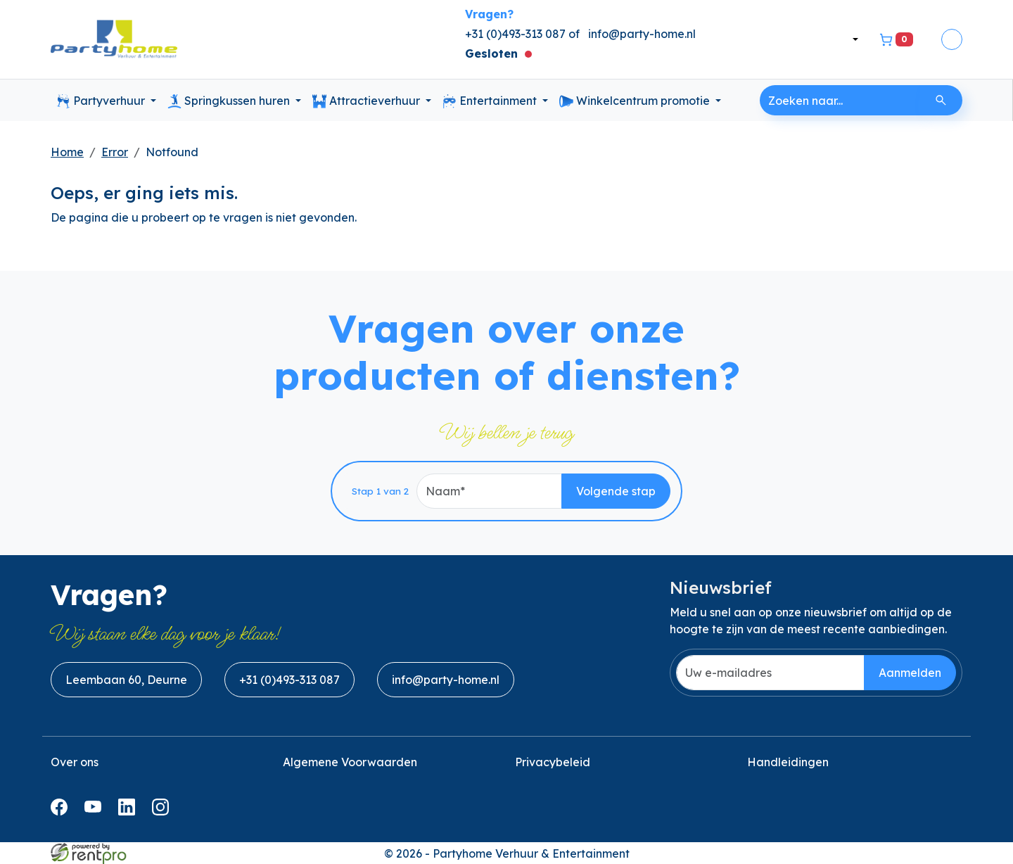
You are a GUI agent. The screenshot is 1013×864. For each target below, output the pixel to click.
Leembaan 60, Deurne (126, 680)
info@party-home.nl (642, 34)
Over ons (74, 762)
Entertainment (491, 101)
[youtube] (95, 811)
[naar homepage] (114, 39)
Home (67, 152)
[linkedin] (129, 811)
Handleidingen (788, 762)
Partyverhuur (102, 101)
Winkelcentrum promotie (636, 101)
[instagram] (163, 811)
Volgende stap (616, 491)
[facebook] (62, 811)
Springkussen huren (230, 101)
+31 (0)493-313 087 (289, 680)
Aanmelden (910, 673)
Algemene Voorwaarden (350, 762)
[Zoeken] (941, 100)
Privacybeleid (552, 762)
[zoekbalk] (840, 100)
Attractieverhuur (367, 101)
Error (114, 152)
